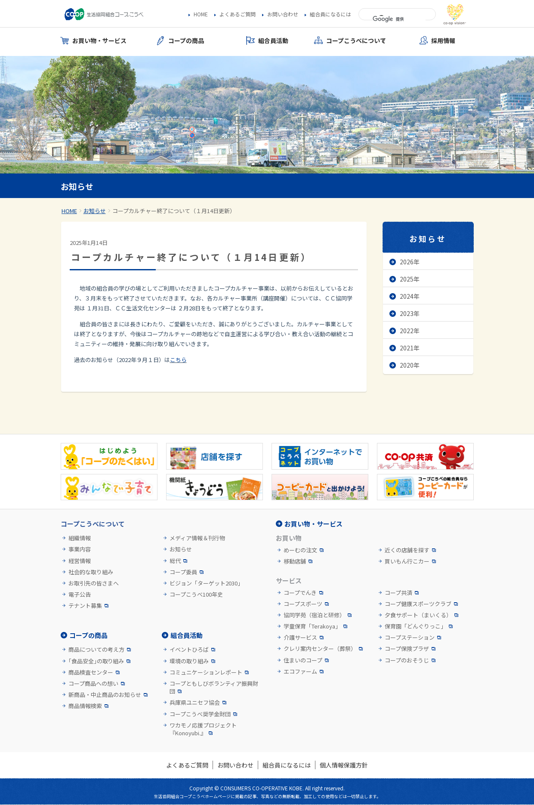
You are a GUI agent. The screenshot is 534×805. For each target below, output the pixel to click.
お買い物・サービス (313, 523)
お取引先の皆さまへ (93, 583)
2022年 (410, 330)
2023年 (410, 313)
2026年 (410, 261)
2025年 (410, 279)
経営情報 (79, 561)
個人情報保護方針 (344, 765)
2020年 (410, 365)
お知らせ (94, 211)
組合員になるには (330, 14)
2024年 (410, 296)
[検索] (399, 19)
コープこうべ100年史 (196, 594)
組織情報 (79, 538)
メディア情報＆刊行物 (197, 538)
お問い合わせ (282, 14)
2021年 (410, 348)
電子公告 (79, 594)
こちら (178, 360)
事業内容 (79, 549)
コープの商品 (88, 635)
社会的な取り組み (90, 572)
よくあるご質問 (237, 14)
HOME (201, 14)
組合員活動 (186, 635)
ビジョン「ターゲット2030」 (206, 583)
